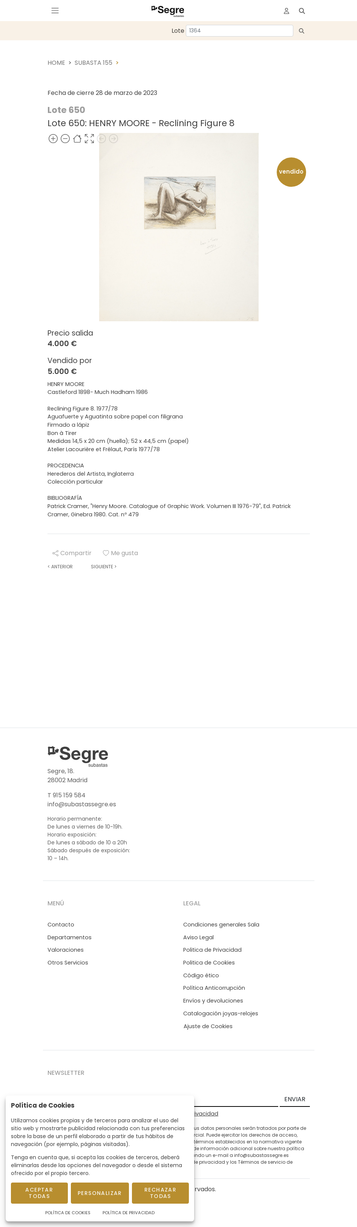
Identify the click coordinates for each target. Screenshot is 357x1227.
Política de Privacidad (129, 1213)
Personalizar (100, 1193)
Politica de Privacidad (212, 950)
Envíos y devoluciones (213, 1000)
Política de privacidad (199, 1162)
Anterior (60, 566)
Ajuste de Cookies (208, 1026)
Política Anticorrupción (214, 988)
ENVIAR (294, 1099)
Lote (178, 30)
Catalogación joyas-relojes (220, 1013)
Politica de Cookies (209, 962)
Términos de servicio (261, 1162)
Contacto (60, 924)
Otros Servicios (67, 962)
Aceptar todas (39, 1193)
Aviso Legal (198, 937)
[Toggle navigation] (55, 11)
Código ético (201, 975)
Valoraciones (65, 950)
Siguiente (103, 566)
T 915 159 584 (66, 795)
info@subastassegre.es (81, 804)
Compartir (72, 553)
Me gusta (120, 553)
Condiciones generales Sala (221, 924)
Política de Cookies (67, 1213)
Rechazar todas (160, 1193)
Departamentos (69, 937)
